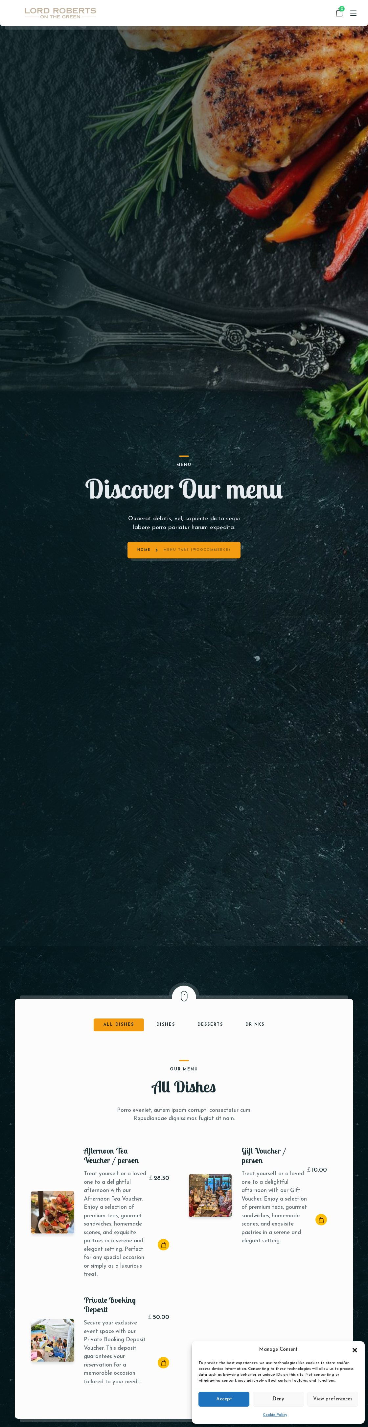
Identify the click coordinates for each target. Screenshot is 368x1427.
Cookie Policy (275, 1415)
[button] (355, 1349)
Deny (278, 1399)
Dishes (165, 1025)
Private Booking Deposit (110, 1304)
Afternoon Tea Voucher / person (111, 1155)
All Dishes (119, 1025)
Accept (224, 1399)
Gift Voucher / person (264, 1155)
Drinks (254, 1025)
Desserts (210, 1025)
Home (143, 496)
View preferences (332, 1399)
